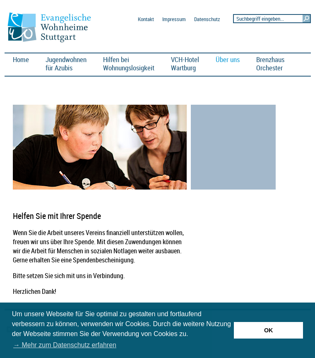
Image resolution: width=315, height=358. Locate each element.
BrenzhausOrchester (270, 63)
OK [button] (268, 330)
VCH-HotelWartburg (185, 63)
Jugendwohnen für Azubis (66, 63)
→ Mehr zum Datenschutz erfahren (64, 344)
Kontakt (146, 19)
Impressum (174, 19)
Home (21, 59)
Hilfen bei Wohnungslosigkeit (128, 63)
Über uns (228, 59)
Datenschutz (207, 19)
